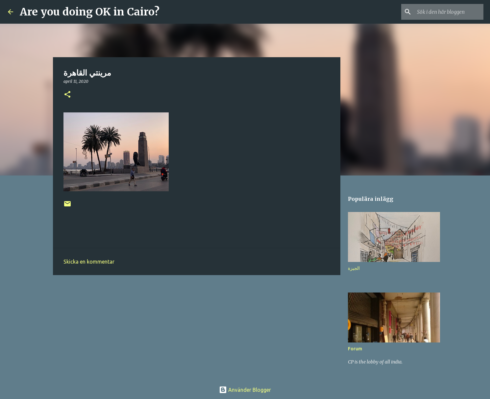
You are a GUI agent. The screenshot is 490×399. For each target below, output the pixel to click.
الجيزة (354, 268)
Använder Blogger (245, 390)
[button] (67, 94)
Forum (355, 348)
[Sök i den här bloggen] (448, 12)
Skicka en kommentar (88, 262)
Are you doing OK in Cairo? (89, 11)
